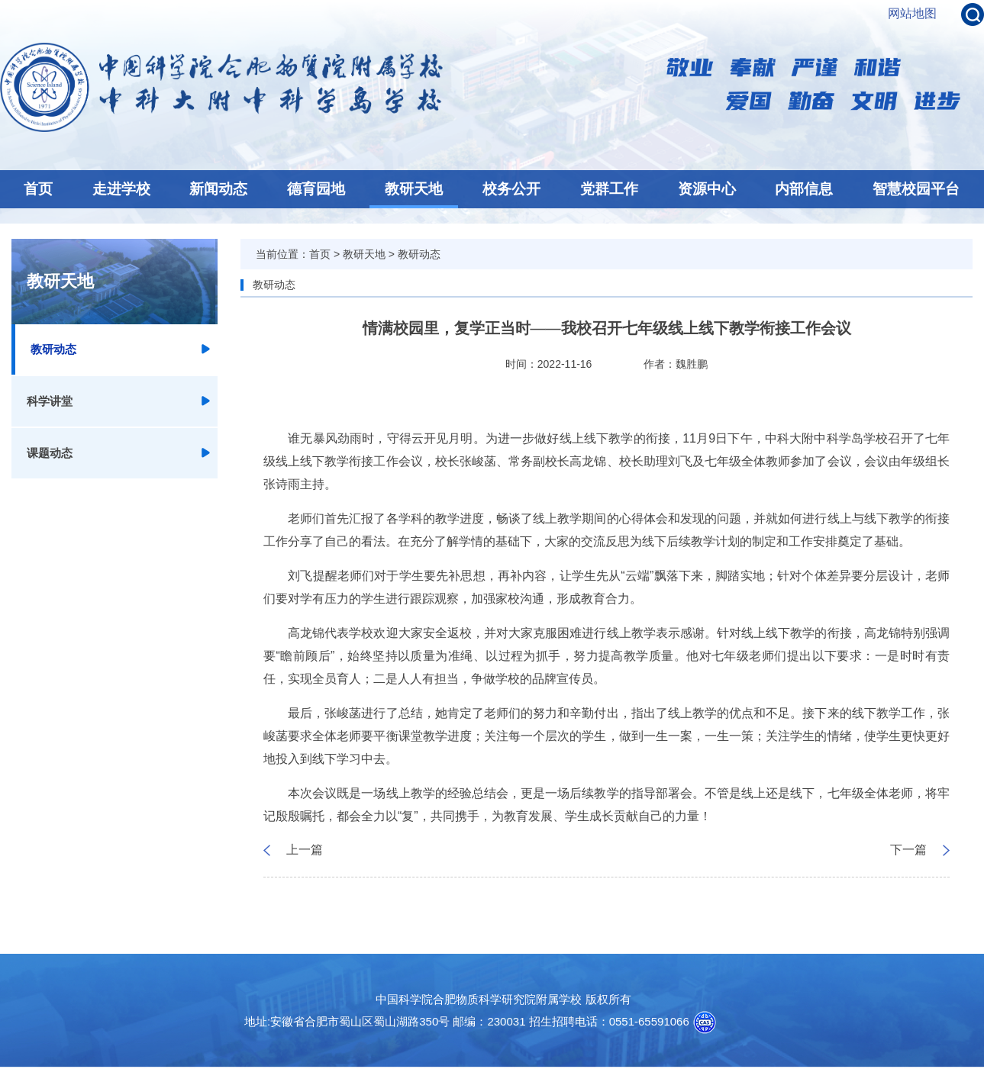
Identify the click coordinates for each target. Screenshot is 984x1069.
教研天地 (414, 189)
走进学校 (121, 189)
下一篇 (908, 849)
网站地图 (912, 13)
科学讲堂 (50, 400)
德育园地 (316, 189)
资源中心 (707, 189)
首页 (38, 189)
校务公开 (511, 189)
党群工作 (609, 189)
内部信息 (804, 189)
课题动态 (50, 452)
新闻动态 (218, 189)
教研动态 (53, 349)
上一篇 (304, 849)
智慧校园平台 (916, 189)
